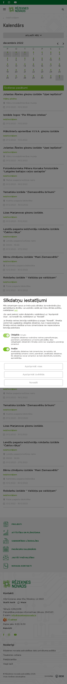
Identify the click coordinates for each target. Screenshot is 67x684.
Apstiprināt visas (33, 366)
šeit (16, 310)
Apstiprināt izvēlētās (33, 375)
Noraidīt (33, 383)
